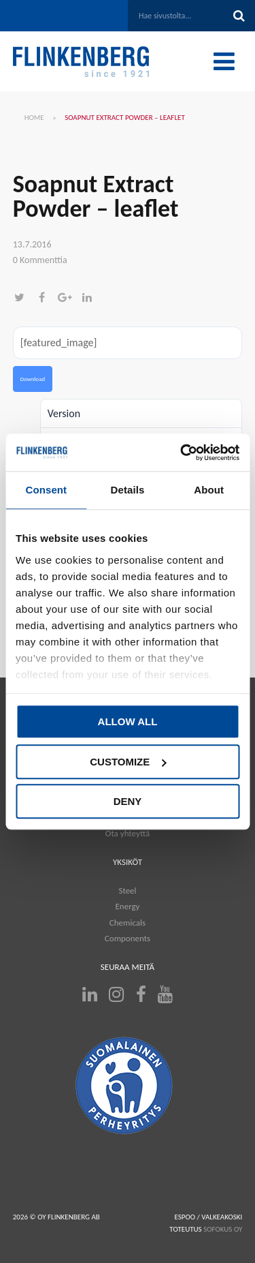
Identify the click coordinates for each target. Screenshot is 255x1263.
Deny (128, 801)
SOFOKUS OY (222, 1229)
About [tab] (209, 490)
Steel (127, 890)
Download (32, 379)
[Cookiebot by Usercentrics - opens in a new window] (181, 452)
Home (34, 117)
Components (127, 938)
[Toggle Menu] (224, 61)
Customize (128, 761)
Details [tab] (128, 490)
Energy (127, 906)
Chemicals (127, 922)
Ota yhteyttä (127, 833)
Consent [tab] (46, 490)
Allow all (128, 721)
